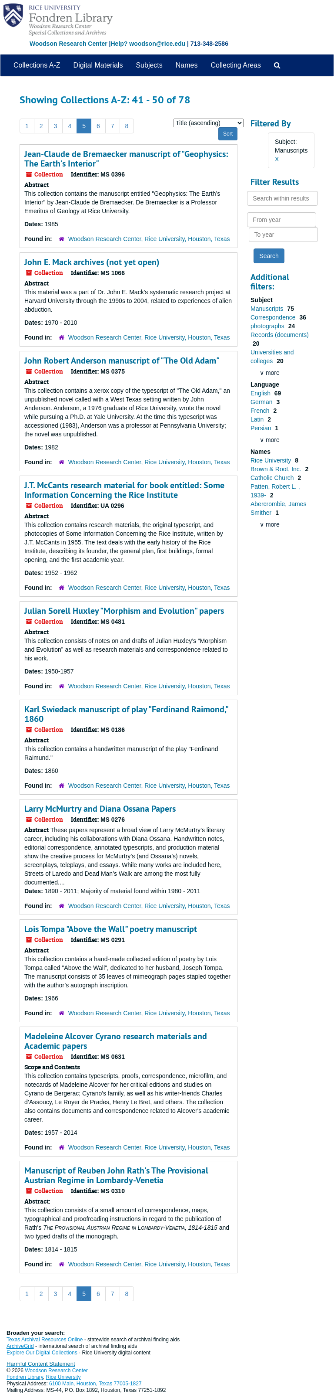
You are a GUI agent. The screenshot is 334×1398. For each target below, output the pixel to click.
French (260, 410)
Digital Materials (98, 65)
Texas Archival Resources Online (45, 1340)
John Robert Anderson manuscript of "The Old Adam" (122, 360)
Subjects (149, 65)
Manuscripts (267, 308)
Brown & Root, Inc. (276, 469)
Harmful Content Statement (41, 1364)
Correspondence (273, 317)
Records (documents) (279, 334)
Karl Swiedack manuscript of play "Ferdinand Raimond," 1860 (126, 714)
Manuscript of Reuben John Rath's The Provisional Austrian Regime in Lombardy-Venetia (116, 1175)
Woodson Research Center (68, 43)
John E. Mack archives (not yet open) (92, 262)
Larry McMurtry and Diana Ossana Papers (100, 808)
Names (187, 65)
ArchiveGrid (20, 1346)
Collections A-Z (36, 65)
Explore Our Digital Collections (42, 1353)
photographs (268, 326)
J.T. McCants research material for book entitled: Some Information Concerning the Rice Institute (124, 490)
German (262, 401)
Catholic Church (273, 477)
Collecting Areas (235, 65)
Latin (257, 419)
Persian (261, 428)
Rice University (271, 460)
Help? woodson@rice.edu (147, 43)
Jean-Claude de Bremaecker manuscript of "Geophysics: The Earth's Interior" (126, 158)
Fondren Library (25, 1377)
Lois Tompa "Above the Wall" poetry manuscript (110, 929)
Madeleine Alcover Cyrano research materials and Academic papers (115, 1041)
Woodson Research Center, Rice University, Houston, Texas (149, 238)
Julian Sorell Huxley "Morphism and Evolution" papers (124, 610)
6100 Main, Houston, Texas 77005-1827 (95, 1384)
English (261, 393)
